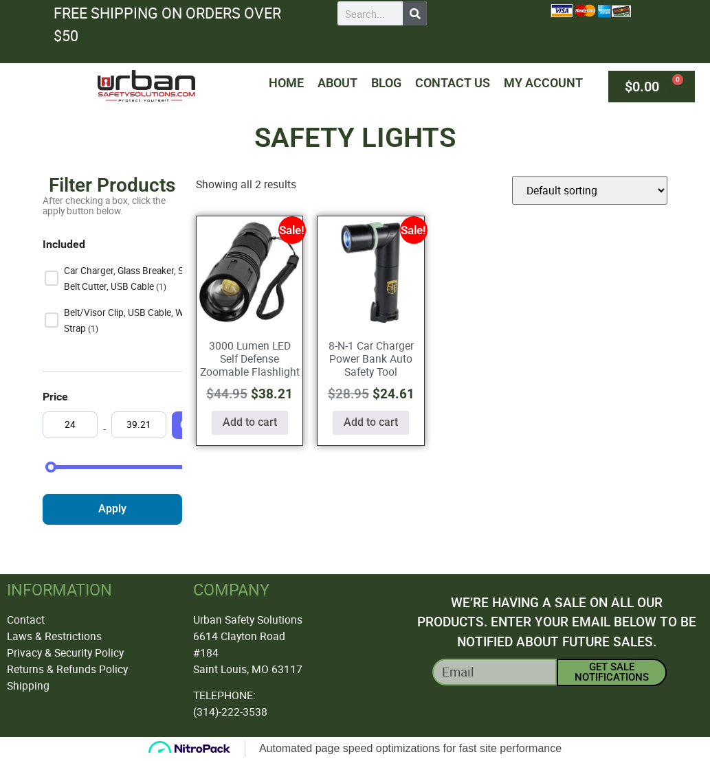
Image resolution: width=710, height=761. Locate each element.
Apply (112, 508)
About (337, 83)
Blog (386, 83)
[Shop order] (589, 190)
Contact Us (452, 83)
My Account (543, 83)
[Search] (415, 13)
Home (286, 83)
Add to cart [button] (250, 422)
